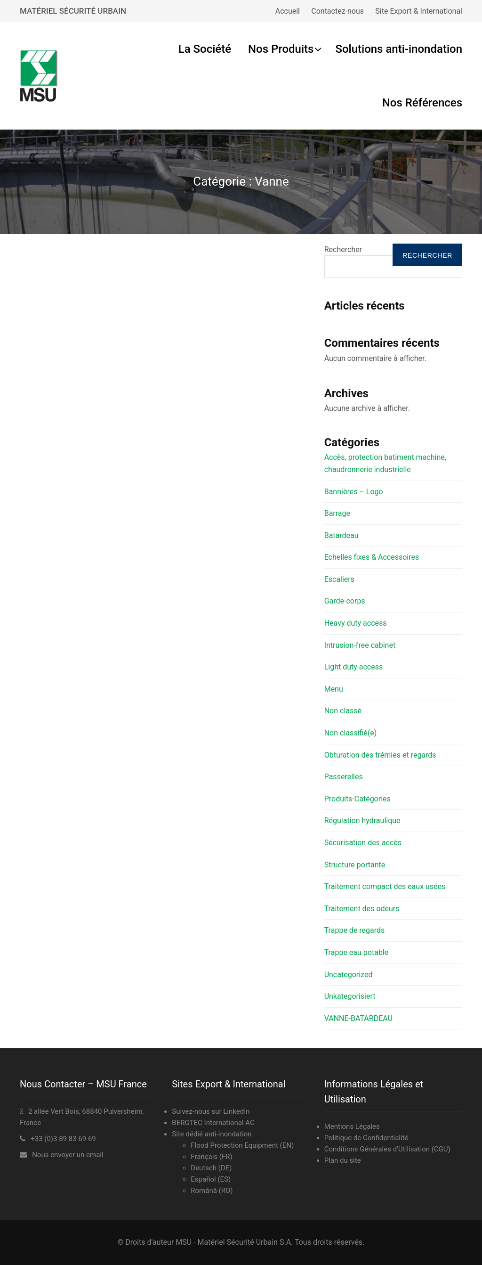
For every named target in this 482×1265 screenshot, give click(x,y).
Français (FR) (211, 1156)
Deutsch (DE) (211, 1168)
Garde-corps (344, 600)
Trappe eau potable (356, 952)
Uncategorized (348, 974)
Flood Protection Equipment (234, 1145)
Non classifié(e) (350, 732)
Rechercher (343, 249)
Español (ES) (211, 1179)
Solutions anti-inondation (398, 49)
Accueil (287, 11)
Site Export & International (418, 11)
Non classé (343, 710)
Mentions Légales (352, 1126)
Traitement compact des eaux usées (385, 886)
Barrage (337, 513)
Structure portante (355, 864)
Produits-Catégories (357, 798)
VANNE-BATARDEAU (358, 1018)
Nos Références (422, 102)
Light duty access (353, 666)
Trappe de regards (354, 930)
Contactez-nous (337, 11)
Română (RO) (212, 1190)
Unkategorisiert (350, 996)
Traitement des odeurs (362, 908)
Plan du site (342, 1160)
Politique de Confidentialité (366, 1138)
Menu (333, 689)
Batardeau (341, 535)
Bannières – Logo (353, 491)
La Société (204, 49)
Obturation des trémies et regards (380, 755)
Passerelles (343, 776)
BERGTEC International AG (213, 1122)
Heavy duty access (355, 623)
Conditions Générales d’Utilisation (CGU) (387, 1149)
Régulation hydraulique (362, 820)
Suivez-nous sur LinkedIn (210, 1111)
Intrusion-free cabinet (359, 645)
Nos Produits (280, 49)
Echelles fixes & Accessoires (371, 557)
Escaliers (339, 579)
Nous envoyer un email (67, 1155)
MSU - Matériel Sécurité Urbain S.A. (234, 1242)
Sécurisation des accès (363, 842)
